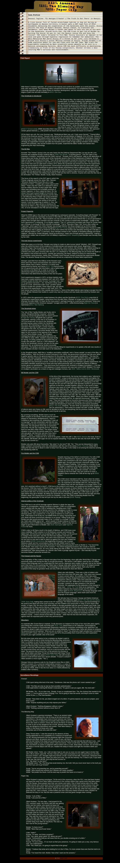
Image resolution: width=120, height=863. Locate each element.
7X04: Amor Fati (27, 602)
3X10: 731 (58, 625)
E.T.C (57, 858)
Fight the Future (28, 318)
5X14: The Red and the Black (89, 600)
